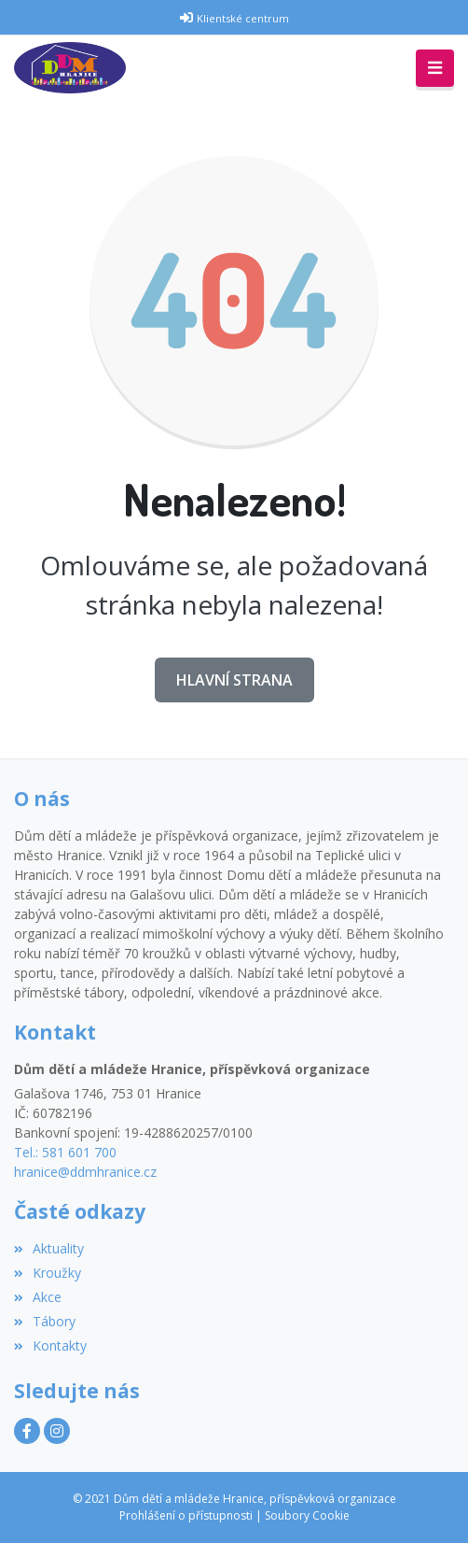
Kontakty (50, 1345)
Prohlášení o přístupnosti (186, 1515)
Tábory (45, 1321)
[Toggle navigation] (435, 68)
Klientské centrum (243, 18)
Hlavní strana (234, 680)
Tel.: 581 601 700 (65, 1152)
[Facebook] (27, 1431)
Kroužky (47, 1272)
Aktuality (49, 1248)
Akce (38, 1297)
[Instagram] (57, 1431)
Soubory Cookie (307, 1515)
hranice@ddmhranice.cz (85, 1172)
